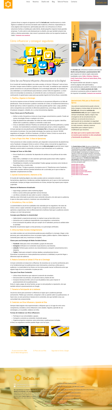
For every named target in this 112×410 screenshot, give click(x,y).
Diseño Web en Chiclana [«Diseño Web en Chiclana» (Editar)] (78, 166)
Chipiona (95, 76)
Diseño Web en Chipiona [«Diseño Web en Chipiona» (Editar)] (78, 167)
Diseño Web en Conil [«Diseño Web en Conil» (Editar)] (77, 169)
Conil (72, 78)
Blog (53, 2)
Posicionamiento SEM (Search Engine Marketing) (68, 399)
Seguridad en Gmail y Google (60, 351)
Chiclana (89, 76)
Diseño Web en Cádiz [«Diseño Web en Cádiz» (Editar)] (77, 164)
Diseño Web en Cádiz (62, 401)
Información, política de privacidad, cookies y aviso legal (56, 403)
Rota (99, 78)
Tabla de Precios (63, 2)
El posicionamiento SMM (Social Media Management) (19, 351)
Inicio (28, 2)
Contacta (74, 2)
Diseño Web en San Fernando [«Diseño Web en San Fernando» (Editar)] (79, 174)
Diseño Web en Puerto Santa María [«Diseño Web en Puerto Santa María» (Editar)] (81, 171)
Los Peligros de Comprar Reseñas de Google (66, 383)
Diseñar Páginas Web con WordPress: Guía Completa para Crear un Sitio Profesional (75, 389)
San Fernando (75, 80)
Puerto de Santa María (90, 78)
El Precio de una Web (39, 351)
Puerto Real (78, 78)
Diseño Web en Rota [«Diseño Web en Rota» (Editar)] (77, 173)
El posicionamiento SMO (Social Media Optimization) (69, 392)
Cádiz (84, 76)
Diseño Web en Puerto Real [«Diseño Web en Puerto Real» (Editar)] (79, 170)
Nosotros (36, 2)
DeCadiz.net (31, 378)
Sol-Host (73, 401)
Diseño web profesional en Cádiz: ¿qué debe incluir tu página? (70, 386)
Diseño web (45, 2)
